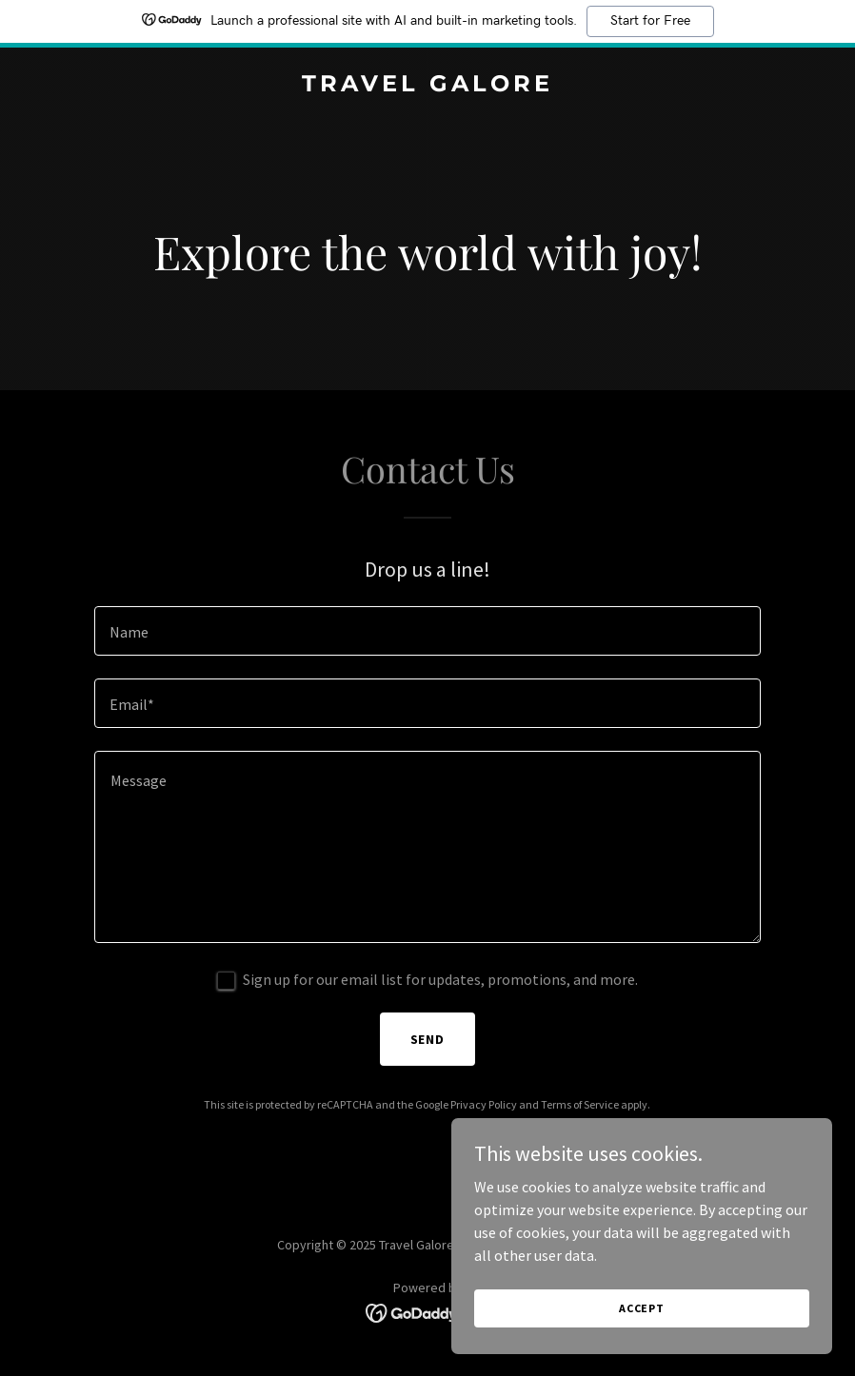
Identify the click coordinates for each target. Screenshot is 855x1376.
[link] (427, 85)
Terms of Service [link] (580, 1104)
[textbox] (427, 631)
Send (428, 1039)
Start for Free (650, 21)
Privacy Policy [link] (483, 1104)
